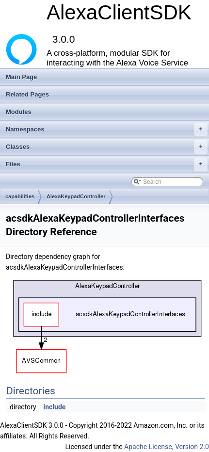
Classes (107, 147)
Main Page (21, 77)
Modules (19, 111)
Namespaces (107, 129)
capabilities (19, 196)
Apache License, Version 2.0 (166, 447)
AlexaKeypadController (76, 196)
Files (107, 164)
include (55, 407)
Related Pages (27, 94)
